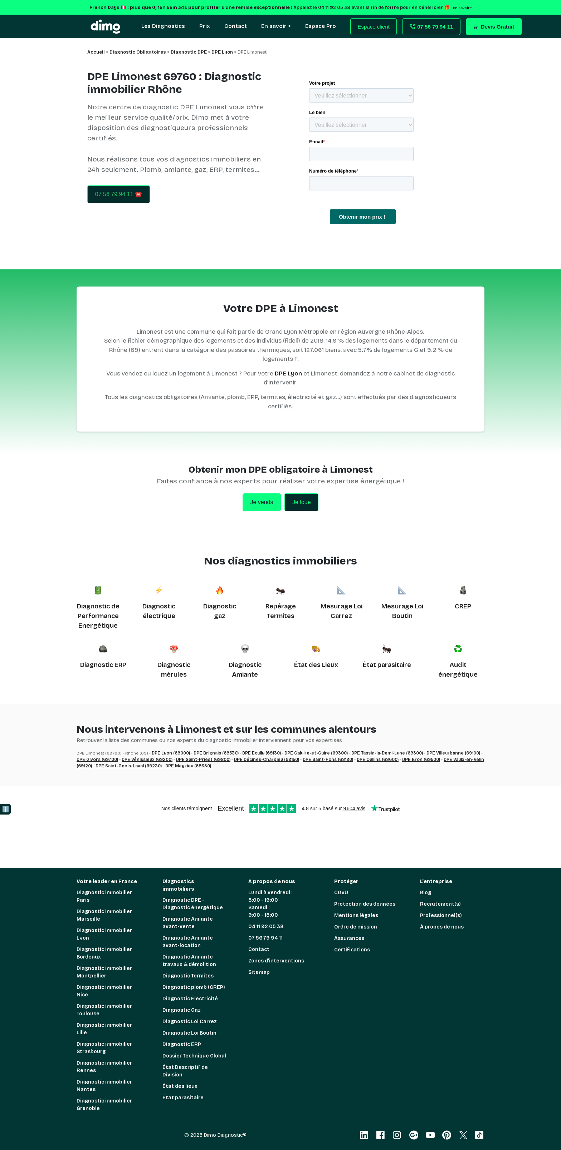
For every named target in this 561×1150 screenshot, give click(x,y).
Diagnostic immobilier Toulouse (104, 1010)
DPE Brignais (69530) (216, 753)
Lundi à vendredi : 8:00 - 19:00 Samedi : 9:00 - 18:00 (270, 904)
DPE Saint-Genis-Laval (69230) (129, 765)
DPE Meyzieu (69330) (188, 765)
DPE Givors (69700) (97, 759)
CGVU (341, 893)
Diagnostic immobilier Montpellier (104, 972)
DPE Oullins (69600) (378, 759)
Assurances (349, 938)
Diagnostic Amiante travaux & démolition (189, 960)
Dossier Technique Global (194, 1056)
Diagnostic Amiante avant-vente (187, 923)
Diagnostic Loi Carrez (189, 1022)
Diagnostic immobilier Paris (104, 896)
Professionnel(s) (441, 915)
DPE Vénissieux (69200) (147, 759)
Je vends (261, 502)
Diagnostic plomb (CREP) (193, 987)
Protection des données (364, 904)
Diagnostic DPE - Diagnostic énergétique (192, 904)
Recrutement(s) (440, 904)
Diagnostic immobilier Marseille (104, 915)
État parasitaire (387, 665)
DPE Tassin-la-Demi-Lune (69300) (387, 753)
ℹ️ (5, 809)
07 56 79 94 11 (265, 938)
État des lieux (179, 1086)
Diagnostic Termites (188, 976)
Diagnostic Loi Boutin (189, 1033)
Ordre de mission (355, 927)
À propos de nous (442, 927)
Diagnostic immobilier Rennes (104, 1067)
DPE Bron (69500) (421, 759)
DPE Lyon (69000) (171, 753)
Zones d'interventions (276, 961)
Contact (258, 949)
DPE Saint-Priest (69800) (203, 759)
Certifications (352, 950)
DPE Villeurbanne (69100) (453, 753)
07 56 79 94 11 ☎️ (118, 194)
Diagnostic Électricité (190, 999)
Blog (425, 893)
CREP (463, 606)
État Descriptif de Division (185, 1071)
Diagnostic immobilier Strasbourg (104, 1048)
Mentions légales (356, 915)
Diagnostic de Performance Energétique (98, 616)
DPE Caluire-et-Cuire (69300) (316, 753)
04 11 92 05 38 (266, 927)
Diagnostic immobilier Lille (104, 1029)
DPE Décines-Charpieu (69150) (266, 759)
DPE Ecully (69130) (261, 753)
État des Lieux (316, 665)
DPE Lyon (288, 373)
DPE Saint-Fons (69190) (328, 759)
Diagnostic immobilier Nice (104, 991)
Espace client (374, 27)
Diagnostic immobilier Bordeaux (104, 953)
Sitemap (259, 972)
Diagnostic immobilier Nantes (104, 1085)
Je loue (301, 502)
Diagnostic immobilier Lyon (104, 934)
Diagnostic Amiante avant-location (187, 942)
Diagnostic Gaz (181, 1010)
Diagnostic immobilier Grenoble (104, 1104)
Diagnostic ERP (103, 665)
